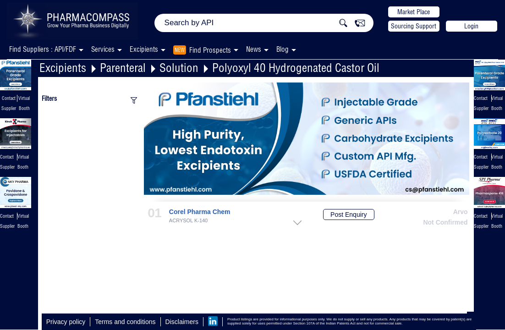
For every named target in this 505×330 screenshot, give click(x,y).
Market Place (413, 12)
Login (471, 26)
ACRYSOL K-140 (188, 220)
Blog (282, 49)
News (253, 49)
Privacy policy (66, 321)
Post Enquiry (348, 214)
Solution (178, 67)
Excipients (62, 67)
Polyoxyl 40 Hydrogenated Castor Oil (295, 67)
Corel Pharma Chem (200, 212)
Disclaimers (181, 321)
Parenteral (123, 67)
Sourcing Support (413, 26)
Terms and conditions (125, 321)
